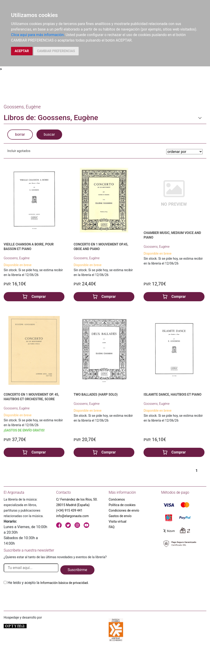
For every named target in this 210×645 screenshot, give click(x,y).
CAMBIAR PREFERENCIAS (56, 51)
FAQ (111, 527)
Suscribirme (77, 570)
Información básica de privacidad (64, 583)
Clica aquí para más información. (38, 35)
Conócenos (117, 499)
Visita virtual (117, 521)
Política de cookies (122, 505)
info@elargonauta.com (72, 516)
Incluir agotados (18, 151)
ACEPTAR (22, 51)
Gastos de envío (120, 516)
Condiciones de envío (124, 510)
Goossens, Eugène (17, 258)
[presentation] (38, 596)
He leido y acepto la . (48, 582)
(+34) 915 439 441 (69, 510)
